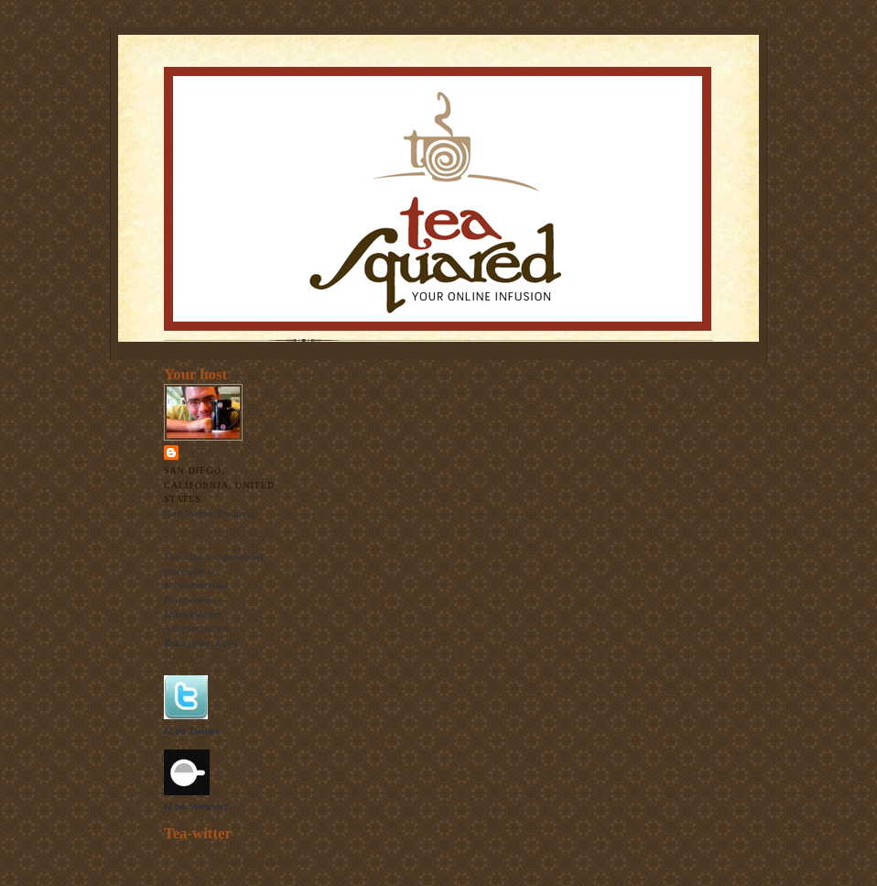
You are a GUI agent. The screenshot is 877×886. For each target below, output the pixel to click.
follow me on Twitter (258, 859)
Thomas (204, 452)
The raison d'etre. (200, 656)
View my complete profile (217, 531)
